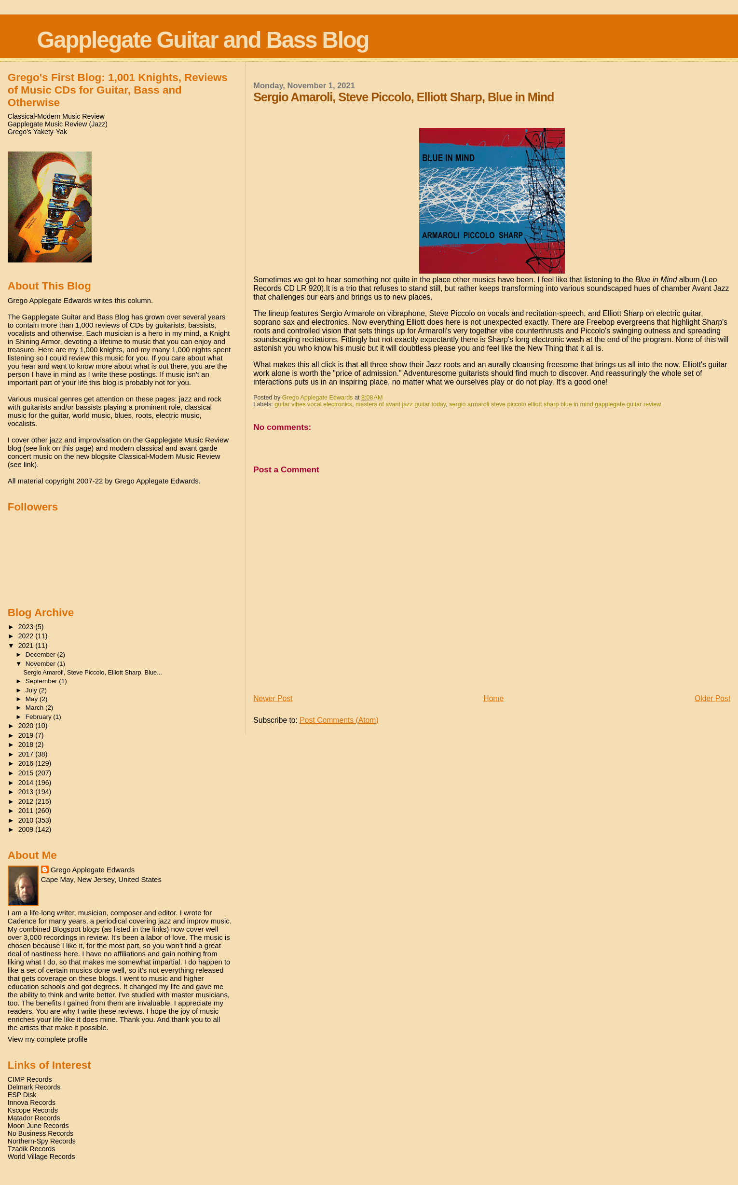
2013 (27, 792)
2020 (27, 726)
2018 (27, 744)
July (32, 690)
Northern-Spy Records (42, 1141)
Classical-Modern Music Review (56, 116)
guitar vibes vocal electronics (313, 404)
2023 (27, 627)
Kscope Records (33, 1110)
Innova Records (31, 1102)
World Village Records (41, 1156)
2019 (27, 735)
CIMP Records (30, 1079)
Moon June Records (38, 1126)
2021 (27, 645)
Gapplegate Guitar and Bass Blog (203, 40)
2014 (27, 782)
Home (493, 698)
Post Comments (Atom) (339, 720)
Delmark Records (34, 1087)
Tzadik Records (31, 1149)
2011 (27, 810)
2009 (27, 829)
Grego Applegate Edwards (93, 870)
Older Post (712, 698)
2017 (27, 754)
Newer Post (272, 698)
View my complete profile (48, 1039)
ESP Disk (22, 1095)
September (42, 681)
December (41, 654)
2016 (27, 763)
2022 (27, 636)
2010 (27, 820)
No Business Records (40, 1133)
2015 (27, 773)
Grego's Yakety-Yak (37, 132)
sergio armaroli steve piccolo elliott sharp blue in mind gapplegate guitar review (555, 404)
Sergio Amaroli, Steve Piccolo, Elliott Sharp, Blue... (93, 672)
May (33, 699)
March (35, 707)
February (40, 716)
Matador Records (34, 1118)
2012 (27, 801)
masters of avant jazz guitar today (400, 404)
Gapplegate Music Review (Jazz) (58, 124)
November (41, 663)
